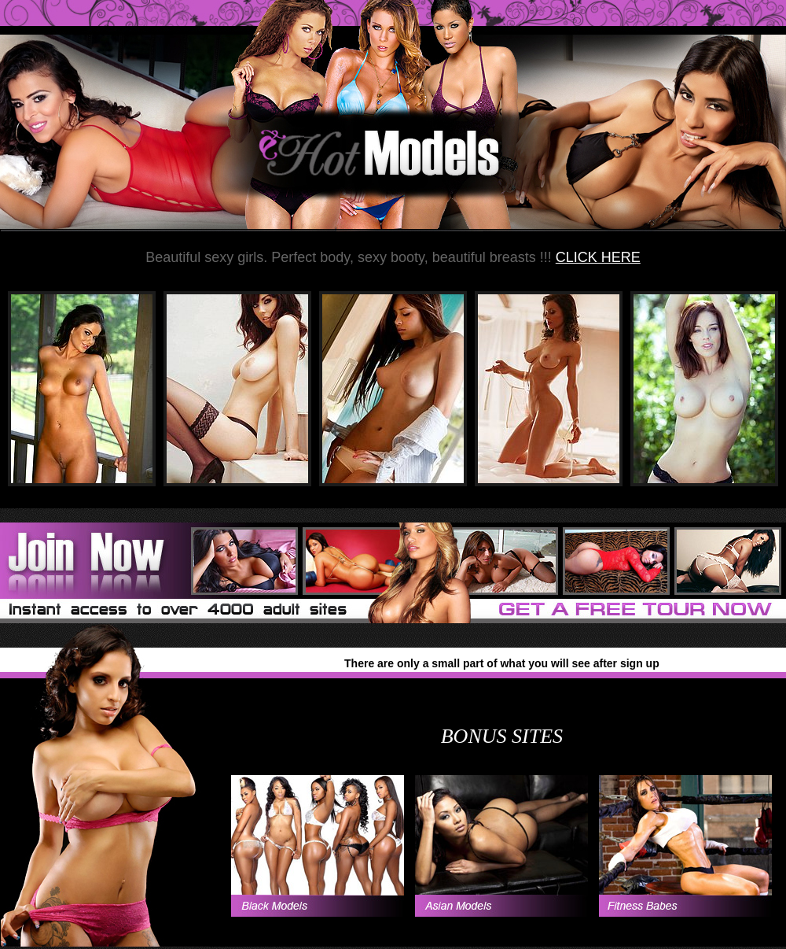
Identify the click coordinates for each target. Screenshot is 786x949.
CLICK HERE (598, 257)
